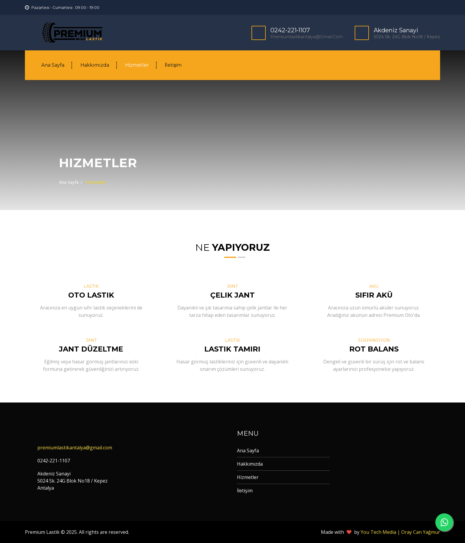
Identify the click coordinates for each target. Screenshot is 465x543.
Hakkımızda (94, 65)
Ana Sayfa (52, 65)
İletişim (173, 65)
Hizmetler (137, 65)
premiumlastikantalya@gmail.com (306, 36)
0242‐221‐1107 (290, 30)
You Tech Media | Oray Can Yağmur (400, 532)
